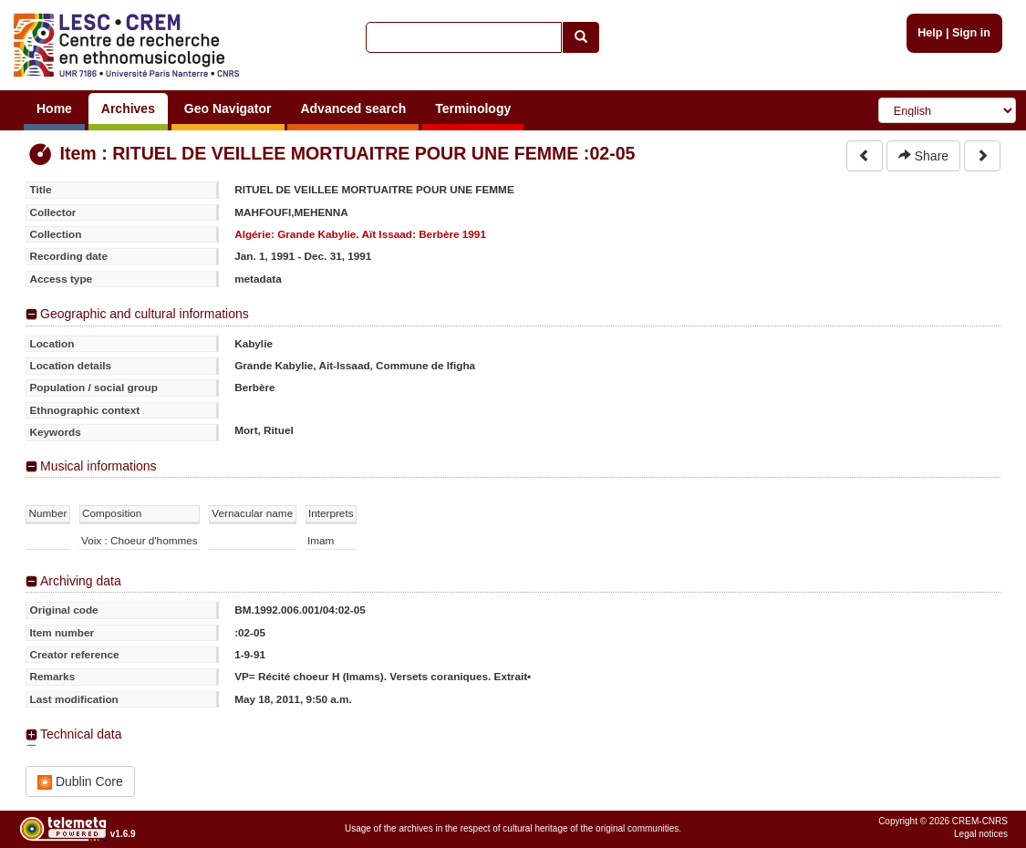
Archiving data (80, 581)
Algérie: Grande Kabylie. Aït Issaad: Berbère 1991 (360, 234)
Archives (128, 108)
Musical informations (98, 466)
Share (923, 156)
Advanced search (353, 108)
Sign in (971, 32)
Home (54, 108)
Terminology (473, 108)
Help (929, 32)
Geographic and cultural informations (144, 313)
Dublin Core (80, 782)
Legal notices (981, 834)
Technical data (81, 734)
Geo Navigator (228, 108)
